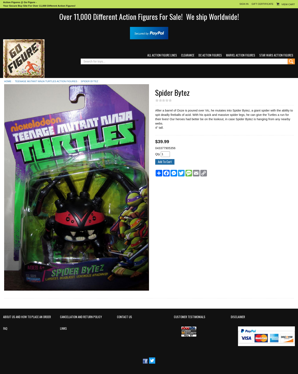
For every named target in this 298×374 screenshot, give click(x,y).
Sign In (244, 3)
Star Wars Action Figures (276, 55)
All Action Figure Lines (162, 55)
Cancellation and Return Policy (81, 317)
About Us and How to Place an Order (27, 317)
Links (63, 328)
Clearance (187, 55)
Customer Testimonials (189, 317)
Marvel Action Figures (240, 55)
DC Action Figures (210, 55)
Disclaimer (238, 317)
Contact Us (124, 317)
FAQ (5, 328)
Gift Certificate (262, 3)
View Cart (288, 4)
